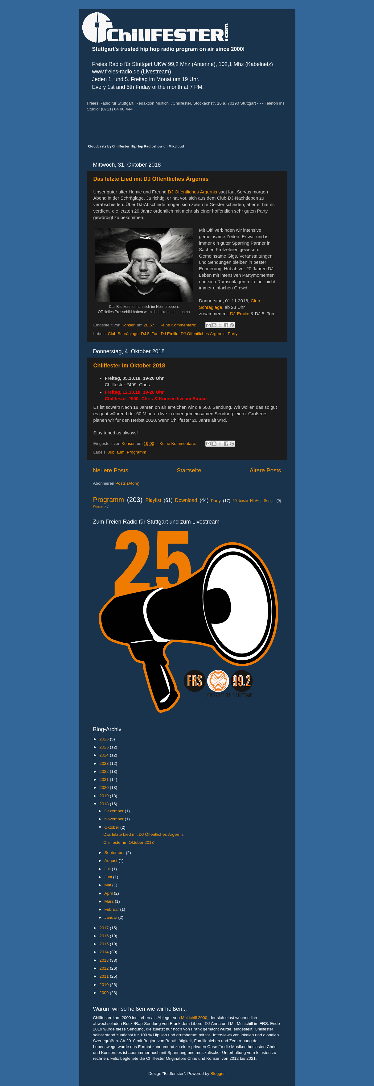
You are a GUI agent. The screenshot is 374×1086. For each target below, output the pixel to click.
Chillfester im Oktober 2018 (129, 366)
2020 (104, 787)
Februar (112, 909)
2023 (104, 763)
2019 (104, 796)
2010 (104, 984)
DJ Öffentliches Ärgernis (192, 191)
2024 (104, 755)
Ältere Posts (265, 470)
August (112, 860)
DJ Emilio (239, 313)
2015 (104, 944)
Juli (108, 869)
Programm (136, 452)
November (115, 819)
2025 (104, 747)
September (115, 852)
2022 (104, 771)
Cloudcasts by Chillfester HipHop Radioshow (125, 146)
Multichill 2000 (194, 1017)
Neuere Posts (110, 470)
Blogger (218, 1073)
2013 (104, 960)
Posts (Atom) (127, 483)
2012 (104, 968)
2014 (104, 952)
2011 (104, 976)
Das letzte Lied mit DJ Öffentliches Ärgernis (151, 179)
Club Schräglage (123, 333)
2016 (104, 936)
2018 (104, 804)
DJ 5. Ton (149, 333)
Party (233, 333)
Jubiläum (116, 452)
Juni (109, 877)
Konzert (99, 506)
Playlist (153, 500)
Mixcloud (176, 146)
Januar (111, 917)
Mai (109, 885)
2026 (104, 739)
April (109, 893)
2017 (104, 928)
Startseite (189, 470)
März (110, 901)
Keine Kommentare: (178, 325)
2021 (104, 779)
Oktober (113, 827)
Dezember (115, 811)
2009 (104, 992)
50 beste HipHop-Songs (253, 501)
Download (186, 500)
